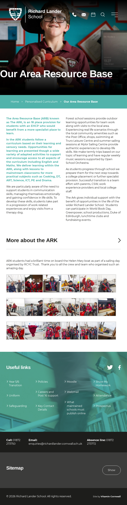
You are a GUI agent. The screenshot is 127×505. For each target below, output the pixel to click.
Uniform (14, 395)
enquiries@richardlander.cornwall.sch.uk (84, 15)
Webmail (73, 392)
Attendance (104, 395)
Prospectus (103, 406)
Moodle (72, 381)
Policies (43, 381)
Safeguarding (18, 406)
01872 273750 (74, 15)
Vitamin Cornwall (111, 496)
